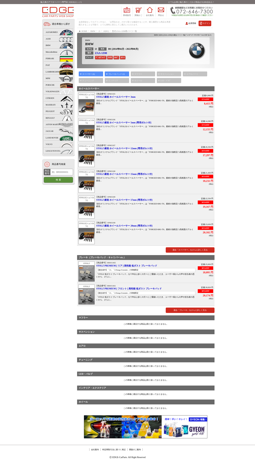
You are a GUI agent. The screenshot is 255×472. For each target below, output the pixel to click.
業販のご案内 (135, 459)
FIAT (48, 65)
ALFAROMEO (52, 32)
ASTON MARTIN (53, 124)
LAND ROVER (52, 138)
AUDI (48, 39)
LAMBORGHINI (53, 72)
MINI (48, 78)
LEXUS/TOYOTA (53, 151)
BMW (87, 50)
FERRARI (50, 58)
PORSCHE (50, 85)
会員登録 (192, 23)
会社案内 (95, 459)
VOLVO (49, 144)
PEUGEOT (50, 111)
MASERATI (50, 105)
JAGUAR (49, 131)
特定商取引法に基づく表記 (114, 459)
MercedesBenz (51, 52)
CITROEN (50, 98)
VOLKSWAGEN (52, 91)
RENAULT (50, 118)
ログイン (206, 23)
